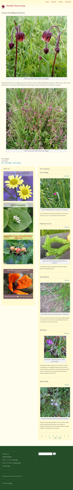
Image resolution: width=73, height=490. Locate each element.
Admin (8, 466)
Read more (67, 176)
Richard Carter (17, 463)
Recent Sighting (17, 163)
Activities (53, 2)
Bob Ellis (15, 460)
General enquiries (7, 456)
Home (47, 2)
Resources (68, 2)
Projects (60, 2)
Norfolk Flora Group (15, 6)
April (2, 163)
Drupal (10, 483)
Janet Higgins (8, 163)
